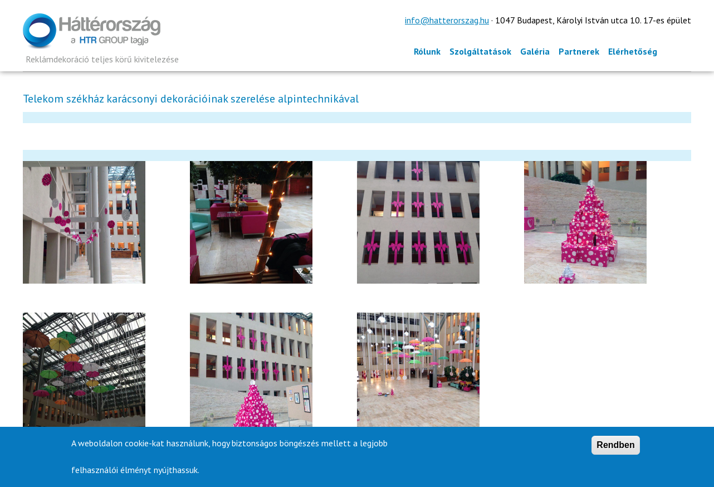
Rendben (615, 447)
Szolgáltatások (480, 51)
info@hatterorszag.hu (447, 20)
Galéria (535, 51)
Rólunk (427, 51)
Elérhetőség (632, 51)
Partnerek (579, 51)
